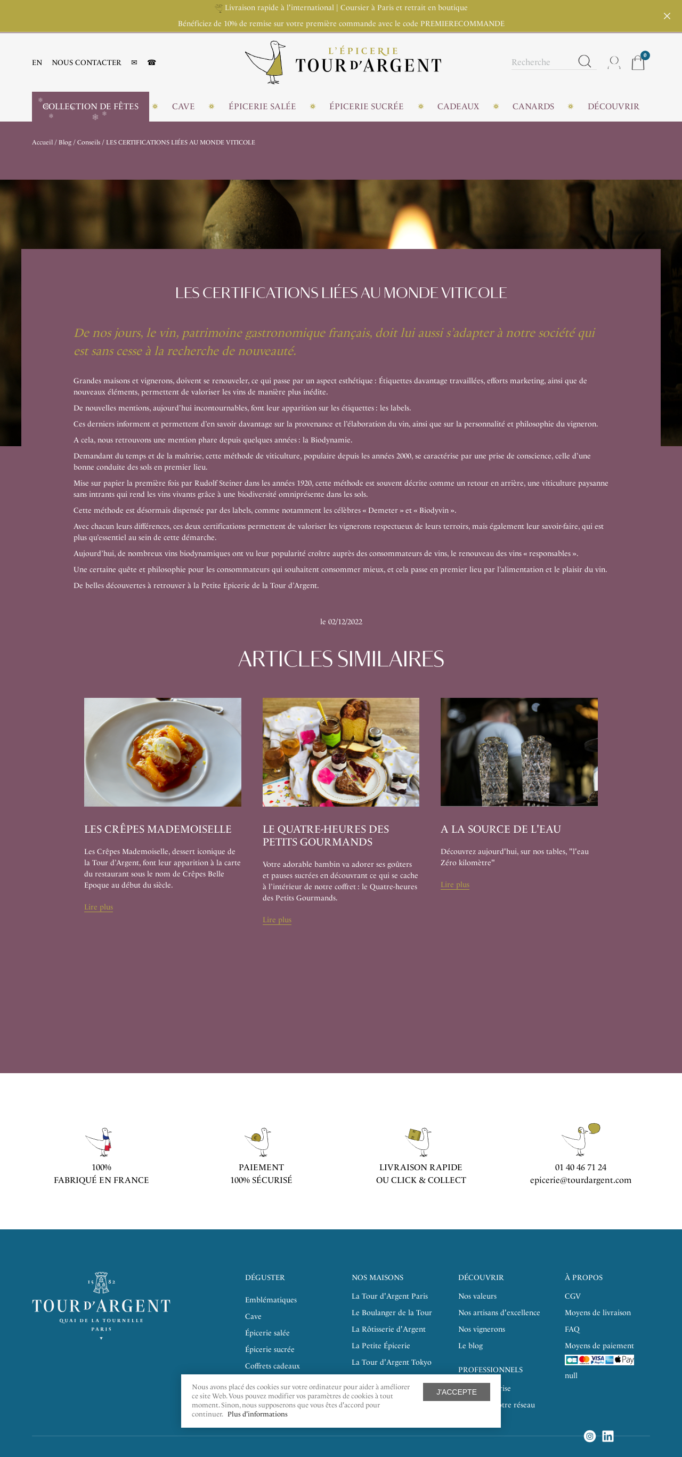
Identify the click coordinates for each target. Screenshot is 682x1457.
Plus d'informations (258, 1414)
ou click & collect (421, 1180)
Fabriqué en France (101, 1180)
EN (37, 62)
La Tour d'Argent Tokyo (392, 1362)
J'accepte (456, 1392)
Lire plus (98, 907)
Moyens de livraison (598, 1312)
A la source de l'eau (501, 829)
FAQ (572, 1329)
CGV (573, 1296)
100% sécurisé (261, 1180)
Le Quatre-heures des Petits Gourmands (326, 835)
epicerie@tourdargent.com (580, 1180)
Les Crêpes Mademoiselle (158, 829)
